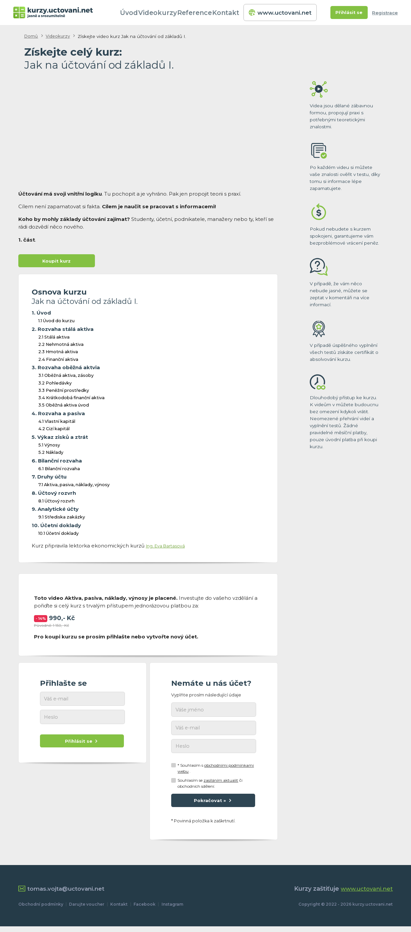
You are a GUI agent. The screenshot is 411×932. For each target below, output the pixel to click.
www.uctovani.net (280, 12)
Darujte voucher (86, 909)
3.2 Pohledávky (55, 384)
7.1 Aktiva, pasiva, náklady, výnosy (74, 486)
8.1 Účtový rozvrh (56, 502)
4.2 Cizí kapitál (54, 430)
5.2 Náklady (50, 453)
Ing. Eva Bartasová (169, 547)
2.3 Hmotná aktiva (58, 353)
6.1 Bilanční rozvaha (59, 469)
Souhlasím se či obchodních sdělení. (210, 787)
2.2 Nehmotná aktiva (61, 345)
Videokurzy (168, 12)
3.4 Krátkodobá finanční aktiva (71, 399)
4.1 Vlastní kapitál (56, 422)
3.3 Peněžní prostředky (63, 391)
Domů (31, 36)
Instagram (172, 909)
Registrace (385, 12)
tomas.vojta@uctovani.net (64, 894)
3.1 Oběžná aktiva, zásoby (66, 377)
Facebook (145, 909)
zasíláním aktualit (221, 784)
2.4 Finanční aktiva (58, 360)
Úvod (139, 12)
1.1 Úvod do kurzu (56, 322)
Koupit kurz (57, 262)
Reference (203, 12)
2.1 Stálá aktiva (54, 338)
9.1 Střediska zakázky (61, 518)
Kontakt (235, 12)
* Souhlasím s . (216, 771)
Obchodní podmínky (40, 909)
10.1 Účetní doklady (58, 534)
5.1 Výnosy (49, 446)
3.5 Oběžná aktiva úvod (63, 406)
